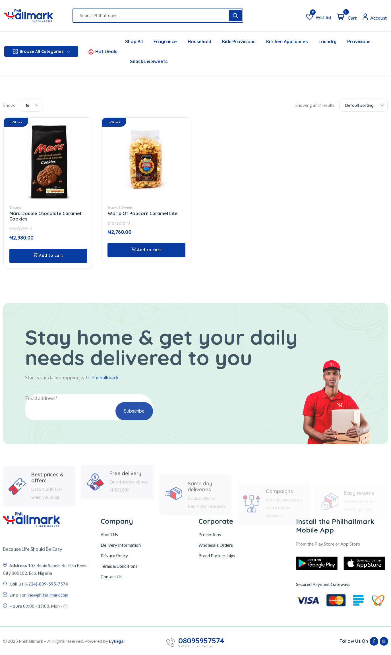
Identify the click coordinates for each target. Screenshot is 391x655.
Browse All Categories (41, 51)
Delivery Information (121, 545)
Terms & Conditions (119, 566)
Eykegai (117, 641)
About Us (109, 534)
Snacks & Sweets (120, 207)
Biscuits (15, 207)
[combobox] (31, 105)
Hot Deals (106, 51)
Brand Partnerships (216, 555)
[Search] (235, 15)
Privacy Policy (114, 555)
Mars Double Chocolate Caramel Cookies (45, 216)
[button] (48, 256)
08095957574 (201, 640)
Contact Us (111, 576)
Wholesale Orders (215, 545)
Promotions (209, 534)
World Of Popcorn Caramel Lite (142, 213)
